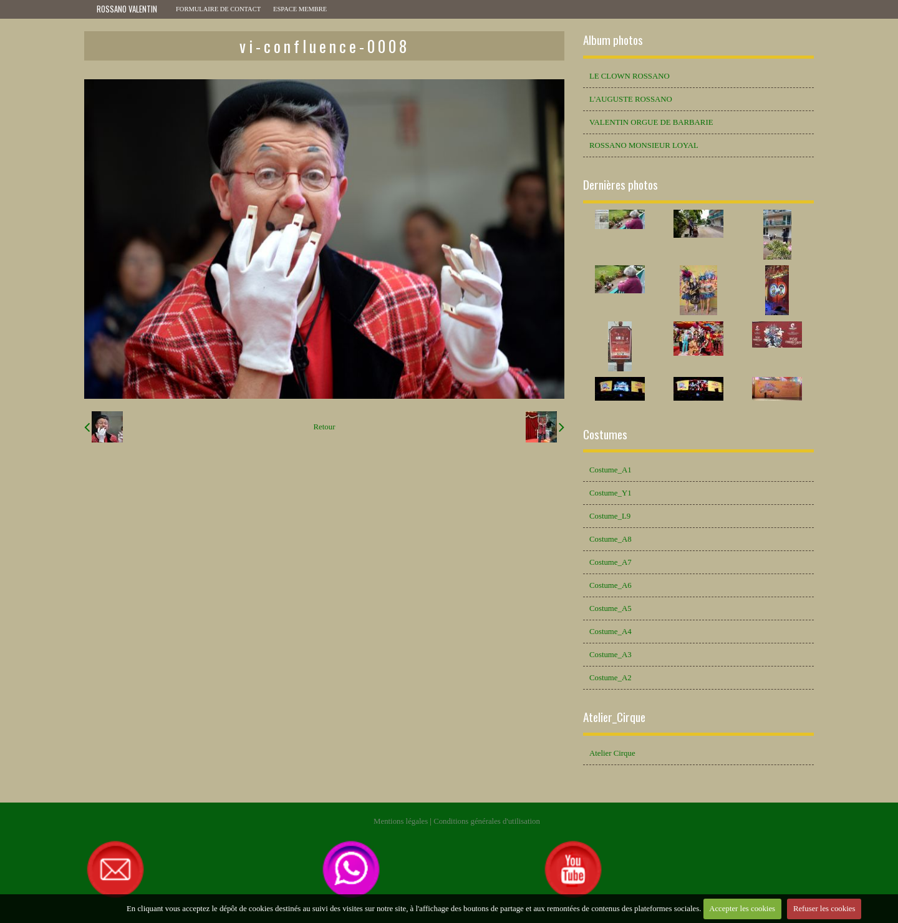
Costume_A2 (610, 677)
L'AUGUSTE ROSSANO (630, 99)
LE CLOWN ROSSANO (629, 76)
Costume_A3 (610, 654)
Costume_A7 (610, 562)
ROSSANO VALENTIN (127, 9)
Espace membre (300, 9)
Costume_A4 (610, 631)
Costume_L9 (609, 516)
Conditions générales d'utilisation (486, 821)
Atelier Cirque (612, 753)
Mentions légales (401, 821)
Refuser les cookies (824, 908)
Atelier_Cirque (614, 717)
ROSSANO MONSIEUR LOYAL (643, 145)
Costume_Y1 (610, 493)
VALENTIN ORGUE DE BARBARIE (651, 122)
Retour (325, 426)
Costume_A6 (610, 585)
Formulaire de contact (218, 9)
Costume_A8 (610, 539)
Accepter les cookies (742, 908)
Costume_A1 (610, 470)
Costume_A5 (610, 608)
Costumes (605, 434)
